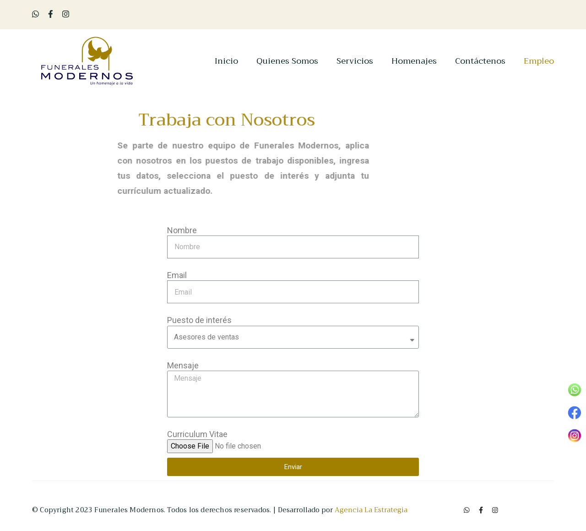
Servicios (354, 61)
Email (177, 275)
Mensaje (183, 365)
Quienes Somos (287, 61)
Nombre (182, 230)
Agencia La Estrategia (371, 510)
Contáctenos (480, 61)
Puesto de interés (199, 320)
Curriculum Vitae (197, 434)
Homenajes (414, 61)
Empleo (539, 61)
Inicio (226, 61)
